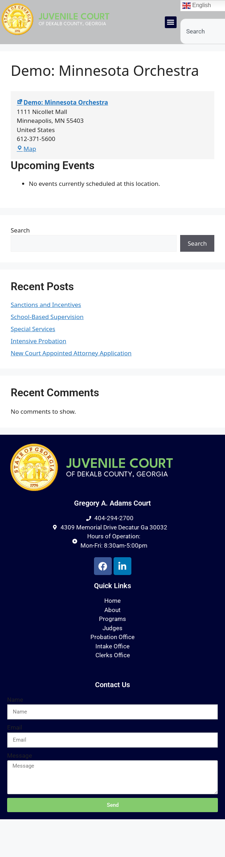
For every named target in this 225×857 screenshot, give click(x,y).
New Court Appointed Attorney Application (71, 353)
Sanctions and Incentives (46, 305)
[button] (171, 22)
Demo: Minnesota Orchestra (62, 102)
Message (19, 755)
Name (15, 699)
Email (14, 727)
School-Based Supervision (47, 317)
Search (20, 230)
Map (26, 149)
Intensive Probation (38, 341)
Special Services (33, 329)
